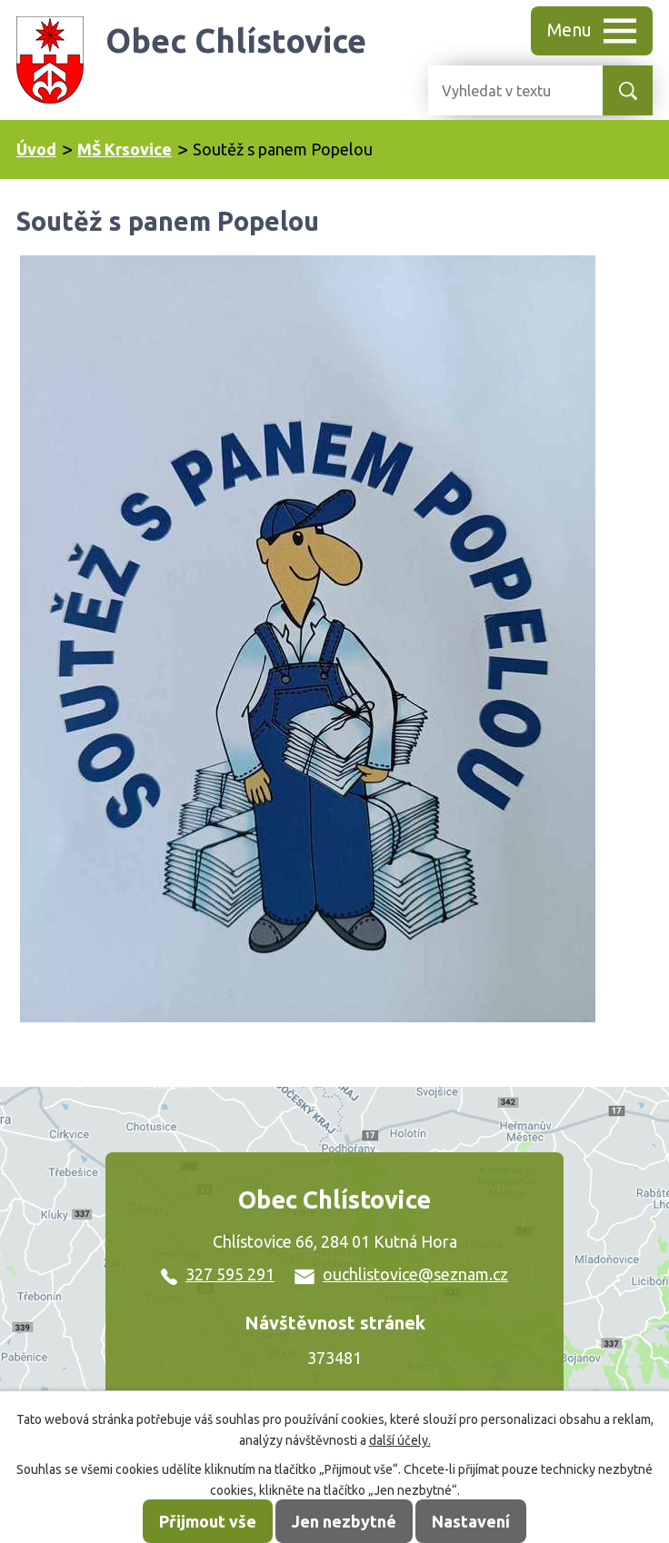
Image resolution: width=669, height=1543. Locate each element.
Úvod (36, 149)
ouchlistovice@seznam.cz (401, 1274)
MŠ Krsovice (124, 149)
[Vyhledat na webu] (501, 90)
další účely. (400, 1440)
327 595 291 (218, 1274)
